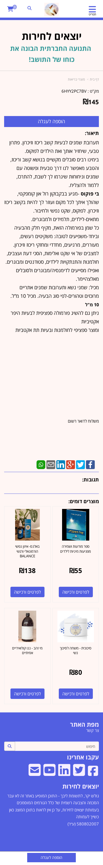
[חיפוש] (57, 746)
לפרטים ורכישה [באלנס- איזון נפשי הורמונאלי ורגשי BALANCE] (27, 592)
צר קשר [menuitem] (92, 730)
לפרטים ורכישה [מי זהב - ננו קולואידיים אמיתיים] (27, 694)
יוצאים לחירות (80, 786)
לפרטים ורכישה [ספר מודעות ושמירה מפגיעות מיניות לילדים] (75, 592)
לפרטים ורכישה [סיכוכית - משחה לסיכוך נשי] (75, 694)
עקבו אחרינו (83, 757)
